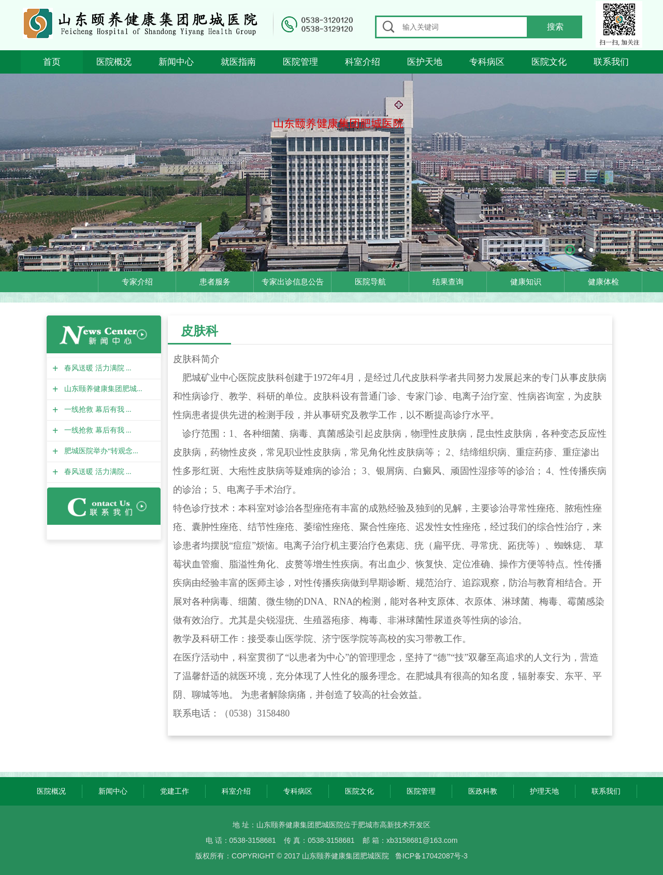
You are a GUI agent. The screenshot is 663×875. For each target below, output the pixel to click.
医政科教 (482, 791)
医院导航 (370, 281)
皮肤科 (199, 331)
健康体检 (603, 281)
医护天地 (424, 62)
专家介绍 (137, 281)
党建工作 (174, 791)
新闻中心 (176, 62)
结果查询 (448, 281)
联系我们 (611, 62)
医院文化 (549, 62)
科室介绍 (362, 62)
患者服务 (214, 281)
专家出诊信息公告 (293, 281)
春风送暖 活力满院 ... (97, 368)
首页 (52, 62)
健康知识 (525, 281)
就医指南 (238, 62)
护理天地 (544, 791)
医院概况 (114, 62)
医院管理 (300, 62)
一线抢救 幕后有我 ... (97, 409)
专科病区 (487, 62)
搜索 (555, 26)
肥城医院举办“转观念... (100, 451)
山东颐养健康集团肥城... (102, 389)
